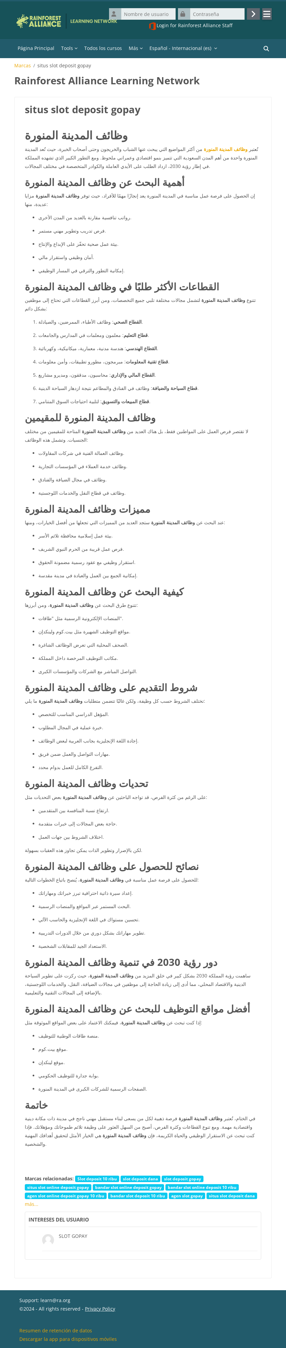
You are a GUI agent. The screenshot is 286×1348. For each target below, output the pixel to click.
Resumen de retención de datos (55, 1330)
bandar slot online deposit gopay (128, 1187)
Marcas (22, 66)
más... (31, 1204)
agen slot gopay (187, 1195)
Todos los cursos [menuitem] (103, 48)
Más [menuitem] (133, 48)
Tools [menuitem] (67, 48)
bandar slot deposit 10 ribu (137, 1195)
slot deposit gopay (182, 1178)
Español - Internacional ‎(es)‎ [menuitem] (180, 48)
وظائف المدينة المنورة (226, 149)
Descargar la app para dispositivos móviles (68, 1339)
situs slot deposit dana (232, 1195)
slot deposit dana (140, 1178)
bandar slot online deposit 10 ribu (202, 1187)
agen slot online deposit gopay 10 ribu (65, 1195)
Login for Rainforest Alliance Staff (190, 26)
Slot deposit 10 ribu (97, 1178)
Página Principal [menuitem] (36, 48)
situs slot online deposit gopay (58, 1187)
